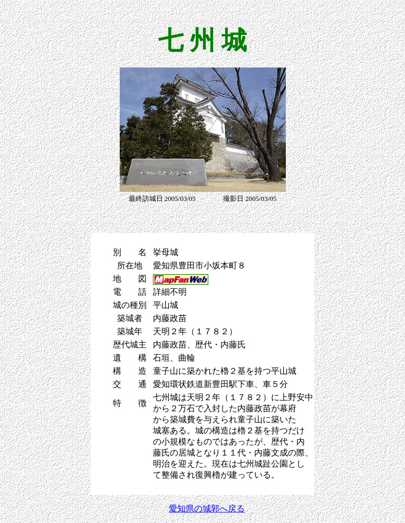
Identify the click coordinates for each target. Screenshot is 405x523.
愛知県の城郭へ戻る (207, 508)
